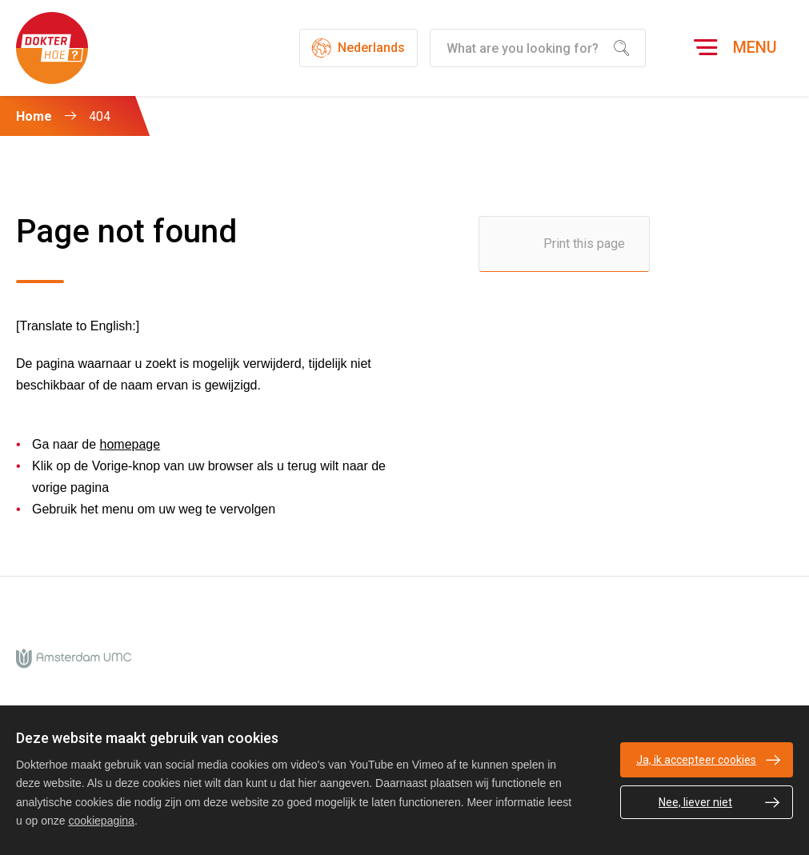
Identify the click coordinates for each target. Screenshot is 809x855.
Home (34, 116)
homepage (130, 444)
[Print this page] (564, 244)
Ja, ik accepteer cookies (696, 759)
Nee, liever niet (695, 802)
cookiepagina (101, 820)
